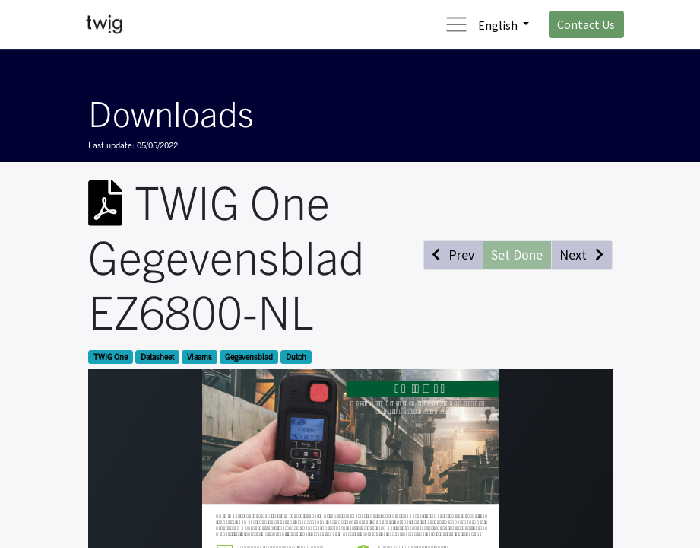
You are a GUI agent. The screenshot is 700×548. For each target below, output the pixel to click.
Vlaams (199, 357)
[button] (453, 254)
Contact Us (586, 24)
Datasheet (157, 357)
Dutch (296, 357)
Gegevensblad (249, 357)
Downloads (170, 112)
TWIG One (110, 357)
